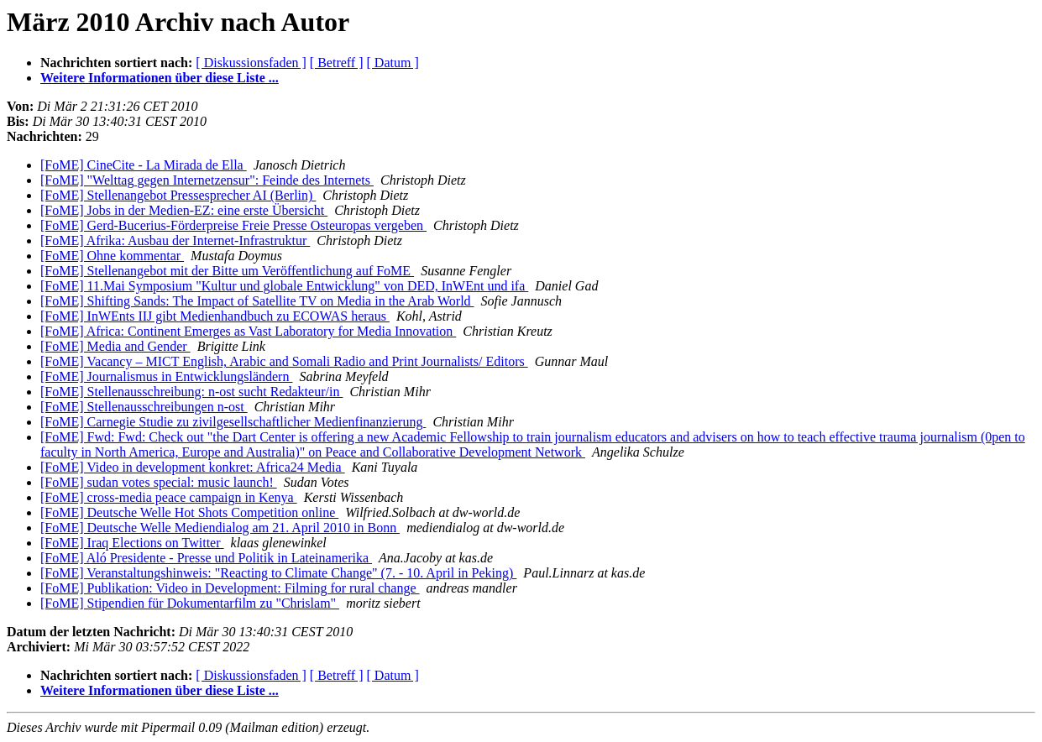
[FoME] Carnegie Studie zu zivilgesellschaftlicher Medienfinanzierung (233, 422)
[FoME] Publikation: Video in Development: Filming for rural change (230, 588)
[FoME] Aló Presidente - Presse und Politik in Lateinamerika (206, 558)
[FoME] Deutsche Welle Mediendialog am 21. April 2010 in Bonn (220, 527)
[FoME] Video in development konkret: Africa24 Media (192, 467)
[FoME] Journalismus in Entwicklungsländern (166, 376)
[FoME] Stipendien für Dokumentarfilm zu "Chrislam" (189, 603)
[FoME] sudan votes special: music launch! (158, 482)
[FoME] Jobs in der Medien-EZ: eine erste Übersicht (183, 210)
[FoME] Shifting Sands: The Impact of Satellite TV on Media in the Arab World (257, 301)
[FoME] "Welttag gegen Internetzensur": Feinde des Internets (207, 180)
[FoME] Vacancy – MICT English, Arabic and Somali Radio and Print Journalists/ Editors (284, 361)
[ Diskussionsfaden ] (251, 62)
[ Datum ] (393, 62)
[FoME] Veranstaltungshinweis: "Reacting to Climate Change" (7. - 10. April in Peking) (278, 573)
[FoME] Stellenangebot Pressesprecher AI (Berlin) (178, 195)
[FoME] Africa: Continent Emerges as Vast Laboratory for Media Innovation (248, 331)
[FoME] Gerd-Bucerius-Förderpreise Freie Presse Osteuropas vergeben (233, 225)
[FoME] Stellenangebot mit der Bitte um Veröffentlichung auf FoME (227, 271)
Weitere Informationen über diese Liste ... (159, 78)
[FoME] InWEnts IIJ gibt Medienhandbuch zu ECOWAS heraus (215, 316)
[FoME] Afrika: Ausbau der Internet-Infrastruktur (175, 240)
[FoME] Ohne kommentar (112, 255)
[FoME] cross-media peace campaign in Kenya (168, 497)
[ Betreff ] (337, 62)
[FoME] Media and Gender (115, 346)
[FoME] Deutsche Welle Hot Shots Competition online (189, 512)
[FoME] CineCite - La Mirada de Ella (143, 165)
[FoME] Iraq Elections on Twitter (132, 543)
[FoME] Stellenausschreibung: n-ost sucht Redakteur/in (191, 391)
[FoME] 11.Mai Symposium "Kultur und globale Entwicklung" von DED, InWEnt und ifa (284, 286)
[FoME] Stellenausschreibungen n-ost (144, 407)
